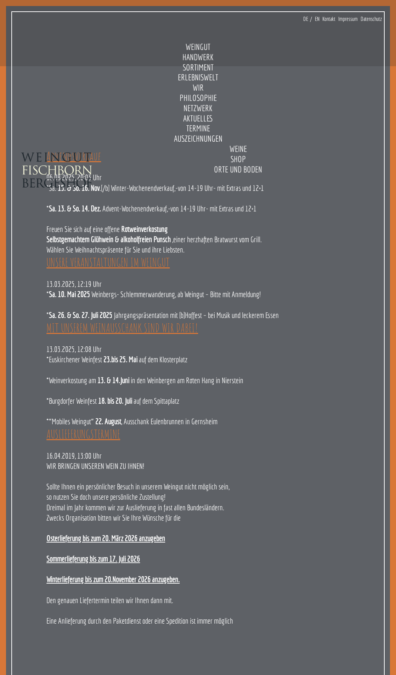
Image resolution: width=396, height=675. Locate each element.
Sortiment (198, 67)
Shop (238, 159)
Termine (198, 128)
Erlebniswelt (198, 77)
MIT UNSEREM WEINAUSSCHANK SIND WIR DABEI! (122, 327)
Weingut (198, 47)
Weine (238, 149)
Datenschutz (371, 19)
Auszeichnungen (198, 138)
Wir (198, 87)
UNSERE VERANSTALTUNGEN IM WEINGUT (108, 262)
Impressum (348, 19)
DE (305, 19)
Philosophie (198, 98)
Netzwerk (198, 108)
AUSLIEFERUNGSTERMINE (83, 433)
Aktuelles (198, 118)
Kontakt (328, 19)
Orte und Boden (238, 169)
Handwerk (198, 57)
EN (317, 19)
